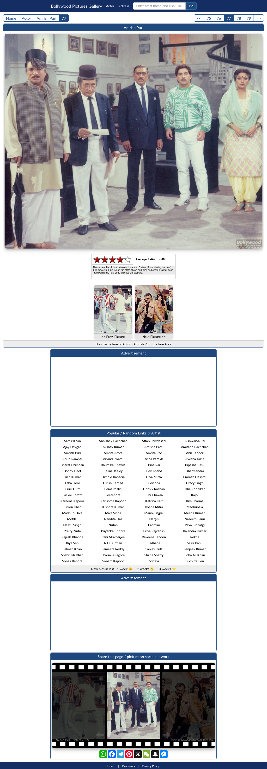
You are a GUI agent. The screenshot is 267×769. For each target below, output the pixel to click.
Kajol (195, 495)
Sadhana (154, 543)
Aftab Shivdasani (154, 441)
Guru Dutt (72, 489)
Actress (123, 6)
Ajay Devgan (72, 447)
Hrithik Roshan (154, 489)
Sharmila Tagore (113, 555)
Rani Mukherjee (113, 537)
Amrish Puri (46, 18)
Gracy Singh (195, 483)
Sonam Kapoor (113, 561)
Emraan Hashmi (194, 477)
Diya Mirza (154, 477)
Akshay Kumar (113, 447)
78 (239, 18)
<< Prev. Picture (113, 337)
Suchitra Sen (195, 561)
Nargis (153, 519)
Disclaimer (128, 766)
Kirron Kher (72, 507)
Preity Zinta (72, 531)
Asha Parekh (154, 459)
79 (249, 18)
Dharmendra (195, 471)
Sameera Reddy (113, 549)
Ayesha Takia (194, 459)
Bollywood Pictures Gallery (76, 6)
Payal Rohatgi (195, 525)
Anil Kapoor (195, 453)
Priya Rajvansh (153, 531)
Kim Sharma (195, 501)
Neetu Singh (72, 525)
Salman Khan (72, 549)
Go (191, 6)
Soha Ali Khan (195, 555)
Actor (110, 6)
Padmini (154, 525)
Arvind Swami (113, 459)
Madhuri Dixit (72, 513)
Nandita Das (113, 519)
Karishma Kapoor (113, 501)
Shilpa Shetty (154, 555)
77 (64, 18)
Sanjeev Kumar (195, 549)
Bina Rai (154, 465)
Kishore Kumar (113, 507)
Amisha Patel (153, 447)
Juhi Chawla (154, 495)
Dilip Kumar (72, 477)
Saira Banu (195, 543)
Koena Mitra (154, 507)
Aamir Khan (72, 441)
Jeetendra (113, 495)
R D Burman (113, 543)
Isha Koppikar (195, 489)
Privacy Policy (151, 766)
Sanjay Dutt (154, 549)
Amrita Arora (113, 453)
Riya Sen (72, 543)
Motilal (72, 519)
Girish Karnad (113, 483)
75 (209, 18)
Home (11, 18)
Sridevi (154, 561)
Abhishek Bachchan (113, 441)
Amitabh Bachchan (194, 447)
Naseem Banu (195, 519)
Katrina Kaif (154, 501)
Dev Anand (154, 471)
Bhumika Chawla (113, 465)
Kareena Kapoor (72, 501)
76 (219, 18)
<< (199, 18)
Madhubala (195, 507)
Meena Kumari (195, 513)
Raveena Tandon (154, 537)
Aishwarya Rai (194, 441)
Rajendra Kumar (194, 531)
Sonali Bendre (72, 561)
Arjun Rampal (72, 459)
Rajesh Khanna (72, 537)
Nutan (113, 525)
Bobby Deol (72, 471)
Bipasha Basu (194, 465)
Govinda (154, 483)
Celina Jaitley (113, 471)
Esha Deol (72, 483)
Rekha (194, 537)
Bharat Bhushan (72, 465)
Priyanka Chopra (113, 531)
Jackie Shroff (72, 495)
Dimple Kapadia (113, 477)
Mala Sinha (113, 513)
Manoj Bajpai (154, 513)
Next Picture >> (154, 337)
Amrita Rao (154, 453)
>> (258, 18)
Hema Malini (113, 489)
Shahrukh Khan (72, 555)
